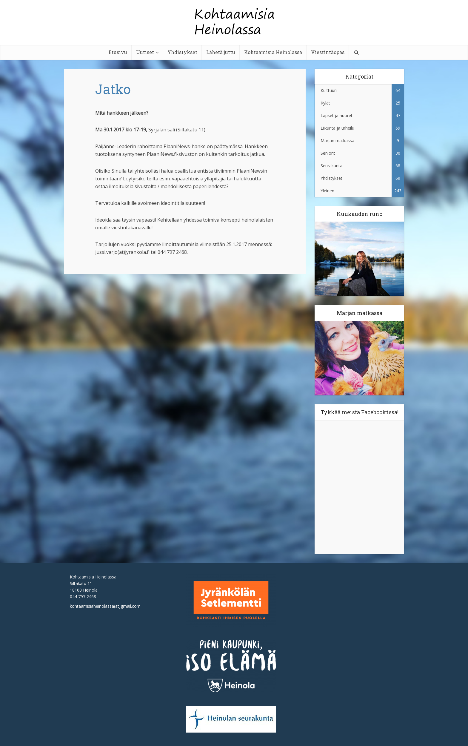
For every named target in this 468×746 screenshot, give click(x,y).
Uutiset (145, 52)
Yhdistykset (182, 52)
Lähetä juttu (220, 52)
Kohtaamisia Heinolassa (273, 52)
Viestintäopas (327, 52)
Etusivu (118, 52)
